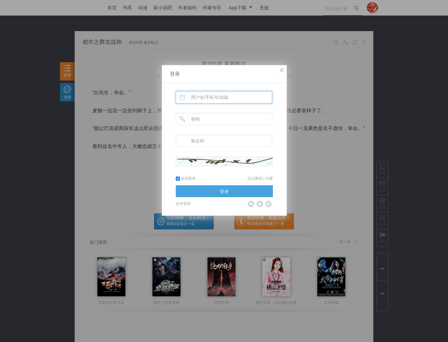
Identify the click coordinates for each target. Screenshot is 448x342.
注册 (269, 178)
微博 (268, 204)
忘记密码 (254, 178)
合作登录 (183, 203)
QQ (260, 204)
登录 (175, 73)
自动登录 (186, 178)
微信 (251, 204)
